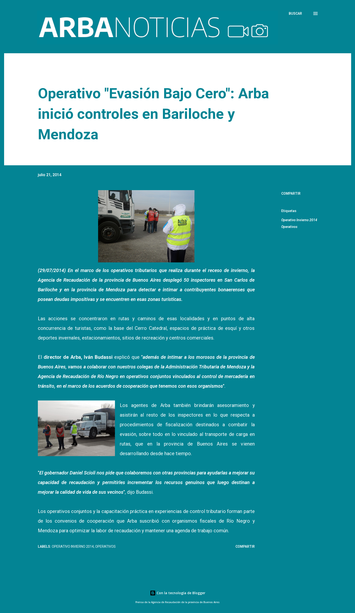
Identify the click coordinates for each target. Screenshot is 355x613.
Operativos (289, 227)
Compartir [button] (291, 193)
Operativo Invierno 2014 (299, 220)
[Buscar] (295, 13)
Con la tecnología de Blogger (177, 593)
